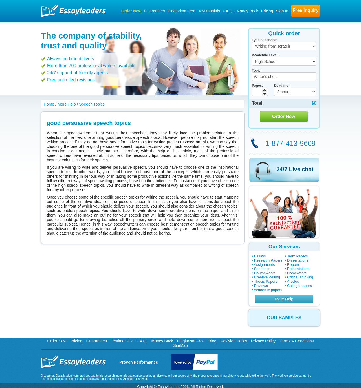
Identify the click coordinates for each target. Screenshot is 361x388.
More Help (284, 299)
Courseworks (265, 273)
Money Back (247, 11)
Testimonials (209, 11)
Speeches (262, 269)
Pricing (267, 11)
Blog (212, 341)
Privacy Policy (263, 341)
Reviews (261, 286)
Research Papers (268, 260)
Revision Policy (233, 341)
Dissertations (297, 260)
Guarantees (154, 11)
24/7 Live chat (294, 169)
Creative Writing (267, 277)
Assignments (264, 264)
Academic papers (268, 290)
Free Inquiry (306, 10)
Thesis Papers (265, 281)
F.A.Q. (228, 11)
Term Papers (297, 256)
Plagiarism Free (181, 11)
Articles (293, 281)
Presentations (298, 269)
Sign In (282, 11)
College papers (299, 286)
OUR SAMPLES (284, 317)
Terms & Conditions (296, 341)
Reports (293, 264)
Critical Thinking (300, 277)
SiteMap (180, 345)
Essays (260, 256)
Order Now (131, 11)
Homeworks (297, 273)
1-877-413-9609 (290, 143)
